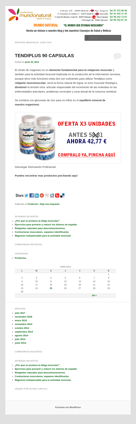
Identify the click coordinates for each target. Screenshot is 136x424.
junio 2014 (20, 343)
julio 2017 (20, 313)
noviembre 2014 (23, 324)
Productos (33, 204)
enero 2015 (21, 320)
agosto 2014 (21, 335)
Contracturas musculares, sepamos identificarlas (42, 232)
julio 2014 (20, 339)
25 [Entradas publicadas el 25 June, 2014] (51, 288)
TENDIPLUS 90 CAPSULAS (44, 55)
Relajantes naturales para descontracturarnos (40, 228)
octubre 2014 (22, 328)
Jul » (94, 295)
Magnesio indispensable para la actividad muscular (43, 235)
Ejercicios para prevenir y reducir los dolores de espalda (46, 224)
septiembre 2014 (24, 331)
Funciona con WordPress (68, 407)
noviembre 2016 (23, 316)
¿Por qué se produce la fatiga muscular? (37, 221)
